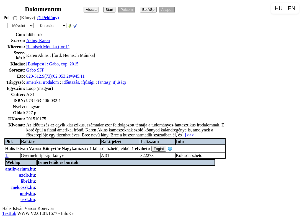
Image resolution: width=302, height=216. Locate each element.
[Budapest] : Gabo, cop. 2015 (52, 64)
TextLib (9, 213)
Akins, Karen (38, 40)
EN (291, 8)
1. (7, 155)
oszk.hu (27, 199)
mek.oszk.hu (23, 187)
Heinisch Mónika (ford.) (47, 46)
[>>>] (190, 135)
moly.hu (27, 193)
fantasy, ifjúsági (112, 82)
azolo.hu (27, 175)
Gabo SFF (35, 70)
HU (279, 8)
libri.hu (28, 181)
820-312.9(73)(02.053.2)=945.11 (55, 76)
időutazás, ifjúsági (78, 82)
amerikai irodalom (42, 82)
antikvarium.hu (20, 169)
